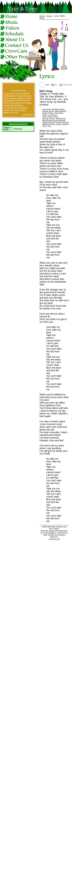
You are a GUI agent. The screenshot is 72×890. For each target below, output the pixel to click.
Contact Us (54, 539)
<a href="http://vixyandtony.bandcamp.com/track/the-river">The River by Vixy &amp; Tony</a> (18, 87)
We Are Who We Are (20, 90)
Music (49, 16)
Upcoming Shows (18, 124)
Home (42, 16)
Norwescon (18, 129)
